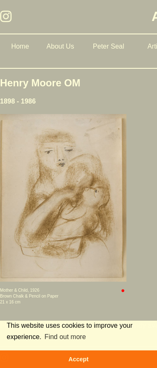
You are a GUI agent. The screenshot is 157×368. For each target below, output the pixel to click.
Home (20, 46)
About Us (60, 46)
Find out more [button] (65, 336)
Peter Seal (108, 46)
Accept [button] (79, 359)
